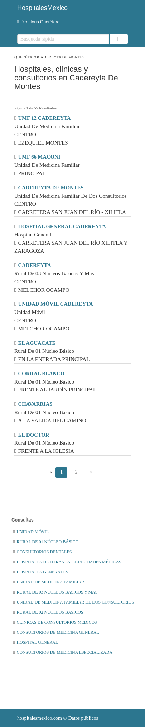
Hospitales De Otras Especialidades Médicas (67, 561)
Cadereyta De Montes (61, 57)
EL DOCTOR (33, 435)
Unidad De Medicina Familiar (48, 582)
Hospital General (35, 642)
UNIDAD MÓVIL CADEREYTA (55, 304)
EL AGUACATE (37, 343)
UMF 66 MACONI (39, 157)
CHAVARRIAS (35, 404)
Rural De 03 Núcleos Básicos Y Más (55, 592)
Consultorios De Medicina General (56, 632)
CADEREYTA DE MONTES (51, 188)
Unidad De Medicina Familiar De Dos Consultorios (73, 602)
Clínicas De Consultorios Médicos (55, 622)
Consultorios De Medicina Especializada (62, 652)
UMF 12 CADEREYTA (44, 118)
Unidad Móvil (31, 531)
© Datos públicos (57, 718)
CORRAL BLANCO (41, 373)
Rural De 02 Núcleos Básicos (48, 612)
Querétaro (26, 57)
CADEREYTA (34, 265)
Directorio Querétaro (38, 21)
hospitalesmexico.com (39, 718)
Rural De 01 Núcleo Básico (45, 541)
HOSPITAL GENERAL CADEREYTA (62, 226)
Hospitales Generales (40, 571)
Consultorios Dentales (42, 551)
